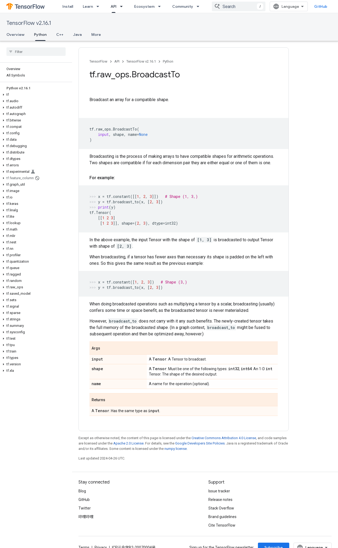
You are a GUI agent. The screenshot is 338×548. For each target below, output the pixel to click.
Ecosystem (144, 6)
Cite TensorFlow (221, 525)
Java (77, 34)
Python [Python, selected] (40, 34)
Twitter (84, 508)
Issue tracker (219, 491)
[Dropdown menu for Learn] (99, 6)
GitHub (320, 6)
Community (182, 6)
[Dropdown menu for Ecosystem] (161, 6)
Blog (82, 491)
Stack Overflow (221, 508)
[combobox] (238, 6)
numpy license (175, 449)
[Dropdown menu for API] (123, 6)
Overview (15, 34)
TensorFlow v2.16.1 (28, 23)
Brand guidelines (222, 517)
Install (67, 6)
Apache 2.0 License (128, 443)
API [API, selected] (114, 6)
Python (168, 61)
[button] (35, 94)
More (96, 34)
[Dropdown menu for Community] (199, 6)
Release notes (220, 499)
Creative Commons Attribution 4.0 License (223, 438)
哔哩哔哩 (85, 517)
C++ (59, 34)
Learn (88, 6)
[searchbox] (36, 51)
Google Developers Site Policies (200, 443)
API (116, 61)
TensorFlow (98, 61)
